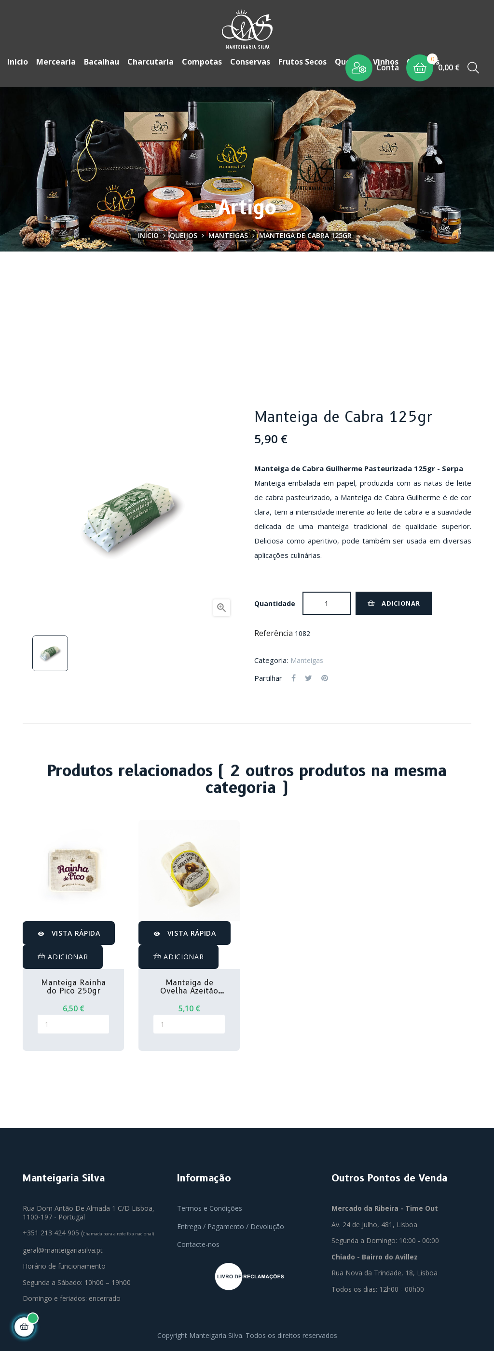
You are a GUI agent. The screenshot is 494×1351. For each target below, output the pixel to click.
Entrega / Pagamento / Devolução (230, 1225)
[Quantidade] (326, 602)
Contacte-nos (198, 1243)
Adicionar (394, 602)
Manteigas (306, 659)
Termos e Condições (209, 1207)
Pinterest (324, 677)
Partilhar (293, 677)
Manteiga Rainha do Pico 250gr (73, 986)
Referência (273, 632)
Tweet (308, 677)
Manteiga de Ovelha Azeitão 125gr (189, 986)
